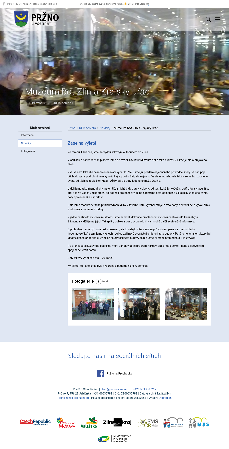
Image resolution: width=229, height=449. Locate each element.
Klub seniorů (87, 128)
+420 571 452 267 (144, 389)
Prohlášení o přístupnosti (73, 398)
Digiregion (165, 398)
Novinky (26, 143)
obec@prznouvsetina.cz (116, 389)
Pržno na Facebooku (114, 373)
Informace (27, 135)
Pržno (71, 128)
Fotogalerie (28, 151)
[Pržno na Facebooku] (4, 4)
